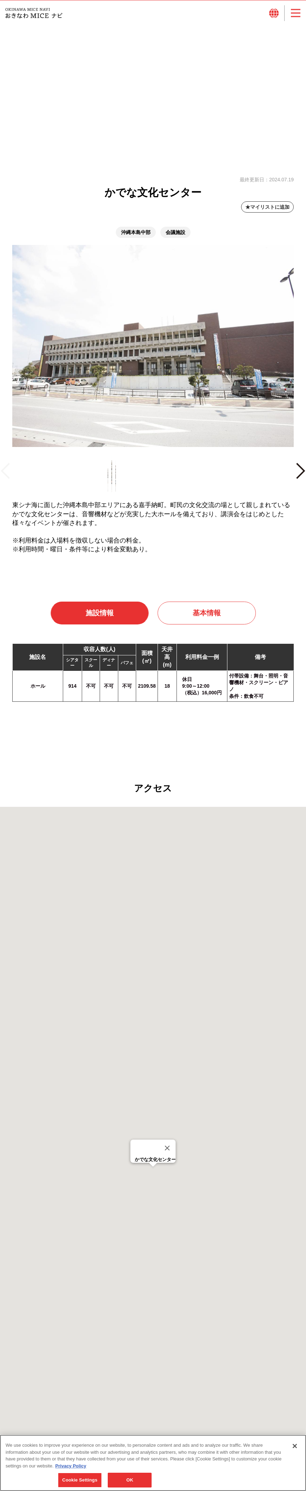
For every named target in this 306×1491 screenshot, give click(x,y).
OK (129, 1480)
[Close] (167, 1154)
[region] (153, 1463)
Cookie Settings (79, 1480)
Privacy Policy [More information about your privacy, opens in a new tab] (70, 1466)
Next (300, 480)
